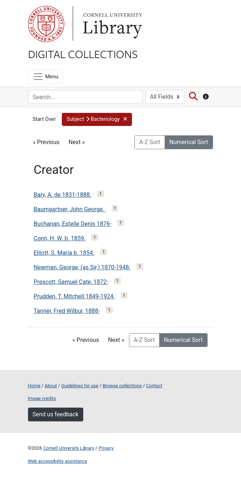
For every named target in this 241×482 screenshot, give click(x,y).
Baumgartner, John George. (70, 209)
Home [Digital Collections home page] (34, 385)
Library (112, 24)
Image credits (42, 398)
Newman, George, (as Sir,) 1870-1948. (82, 267)
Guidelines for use (79, 385)
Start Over (44, 119)
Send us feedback (56, 414)
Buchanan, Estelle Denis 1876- (73, 223)
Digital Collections (83, 54)
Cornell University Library (69, 448)
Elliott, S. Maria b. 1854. (64, 252)
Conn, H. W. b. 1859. (60, 238)
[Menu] (45, 76)
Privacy (106, 448)
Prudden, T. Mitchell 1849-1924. (74, 296)
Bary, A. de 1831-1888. (63, 194)
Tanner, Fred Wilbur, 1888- (67, 310)
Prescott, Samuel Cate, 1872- (71, 281)
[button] (97, 119)
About (51, 385)
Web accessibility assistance (57, 461)
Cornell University (46, 24)
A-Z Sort (149, 142)
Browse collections (122, 385)
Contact (154, 385)
